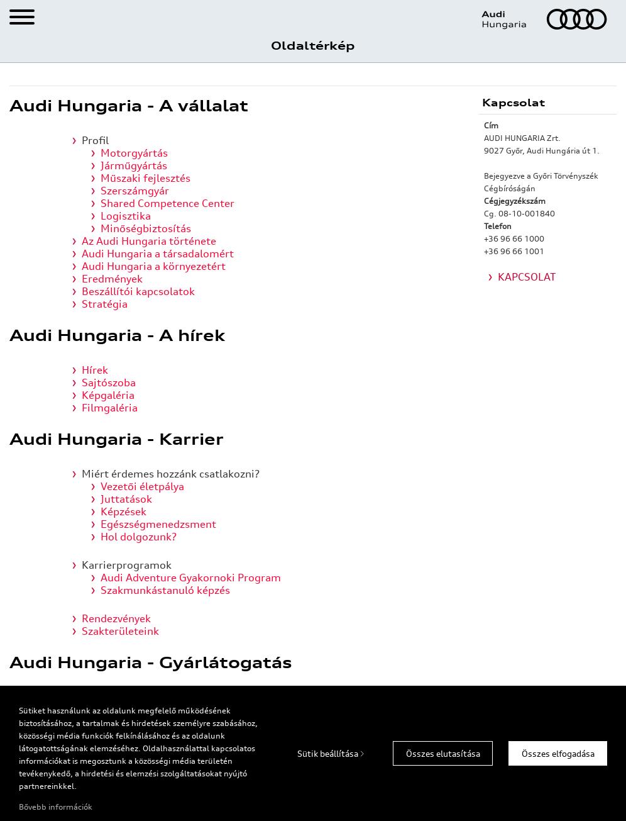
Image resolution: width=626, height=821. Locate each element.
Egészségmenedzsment (158, 524)
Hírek (95, 370)
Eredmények (112, 278)
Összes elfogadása (558, 754)
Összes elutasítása (443, 754)
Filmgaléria (110, 407)
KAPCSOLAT (527, 277)
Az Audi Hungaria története (149, 241)
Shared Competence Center (167, 203)
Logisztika (126, 215)
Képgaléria (108, 395)
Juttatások (126, 499)
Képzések (123, 511)
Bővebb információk (55, 807)
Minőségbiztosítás (146, 228)
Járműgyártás (134, 165)
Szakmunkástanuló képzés (165, 590)
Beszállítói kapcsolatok (138, 291)
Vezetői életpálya (142, 486)
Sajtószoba (109, 382)
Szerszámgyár (135, 190)
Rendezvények (116, 618)
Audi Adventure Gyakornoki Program (191, 577)
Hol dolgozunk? (139, 536)
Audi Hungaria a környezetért (154, 266)
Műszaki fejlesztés (145, 178)
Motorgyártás (134, 153)
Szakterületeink (120, 631)
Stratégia (105, 304)
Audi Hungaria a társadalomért (158, 253)
